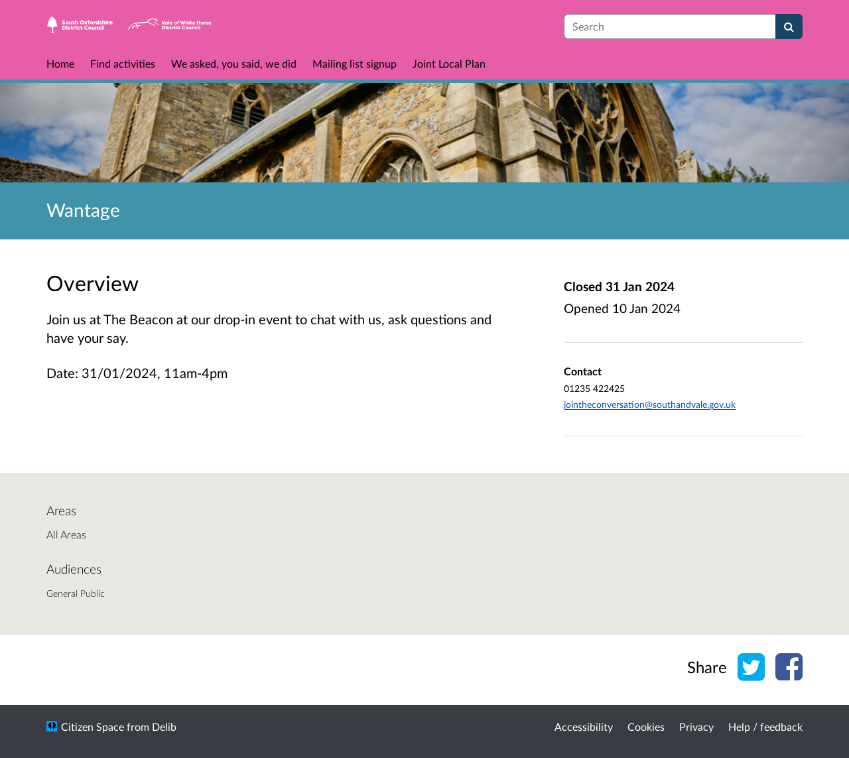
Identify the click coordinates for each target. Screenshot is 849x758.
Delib (164, 726)
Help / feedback (765, 726)
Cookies (646, 726)
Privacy (696, 726)
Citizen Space (92, 726)
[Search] (789, 26)
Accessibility (584, 726)
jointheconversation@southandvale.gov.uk (650, 404)
